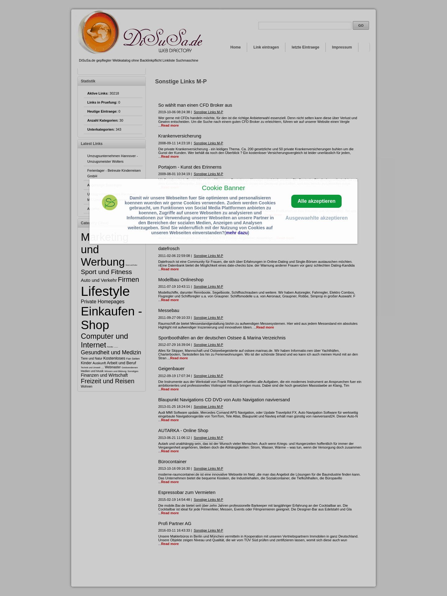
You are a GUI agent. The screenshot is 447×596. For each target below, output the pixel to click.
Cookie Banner (223, 187)
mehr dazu (237, 232)
